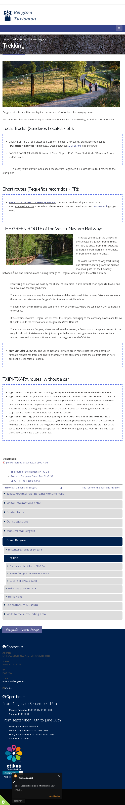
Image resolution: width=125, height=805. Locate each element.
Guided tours (15, 512)
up (61, 487)
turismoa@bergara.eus (14, 681)
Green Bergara (38, 39)
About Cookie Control (15, 776)
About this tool (55, 796)
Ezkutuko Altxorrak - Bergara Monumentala (35, 493)
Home (6, 39)
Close (59, 776)
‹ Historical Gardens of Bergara (20, 487)
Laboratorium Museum (22, 605)
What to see (19, 39)
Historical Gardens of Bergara (25, 549)
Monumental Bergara (21, 531)
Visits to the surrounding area (26, 614)
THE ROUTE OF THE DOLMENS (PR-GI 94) (32, 202)
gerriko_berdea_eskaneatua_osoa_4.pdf (27, 462)
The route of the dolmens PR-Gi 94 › (101, 487)
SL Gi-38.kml (74, 145)
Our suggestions (17, 521)
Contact (9, 688)
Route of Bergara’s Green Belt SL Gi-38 (32, 476)
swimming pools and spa (22, 588)
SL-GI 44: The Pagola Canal (25, 480)
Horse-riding (15, 596)
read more (18, 801)
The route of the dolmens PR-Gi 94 (30, 471)
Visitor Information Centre (24, 503)
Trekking (13, 557)
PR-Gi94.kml (100, 206)
